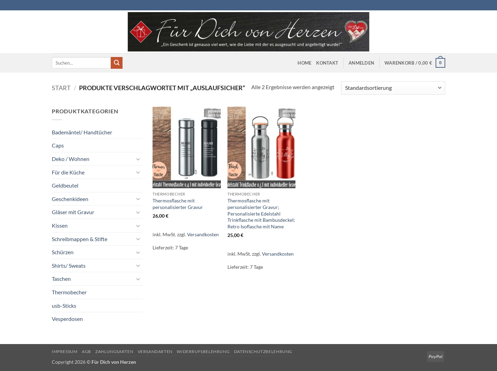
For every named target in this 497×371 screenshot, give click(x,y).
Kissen (60, 225)
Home (304, 63)
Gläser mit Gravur (73, 212)
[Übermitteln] (117, 63)
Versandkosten (203, 234)
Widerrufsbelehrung (203, 351)
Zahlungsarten (114, 351)
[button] (361, 63)
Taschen (61, 278)
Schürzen (63, 252)
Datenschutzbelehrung (263, 351)
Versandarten (155, 351)
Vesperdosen (67, 318)
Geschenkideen (70, 199)
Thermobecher (69, 292)
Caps (58, 145)
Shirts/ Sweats (69, 265)
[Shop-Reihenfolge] (393, 88)
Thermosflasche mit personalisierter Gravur (178, 204)
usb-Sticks (64, 305)
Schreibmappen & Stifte (79, 239)
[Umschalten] (138, 159)
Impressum (65, 351)
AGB (86, 351)
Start (61, 88)
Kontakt (327, 63)
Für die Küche (68, 172)
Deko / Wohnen (70, 158)
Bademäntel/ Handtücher (82, 132)
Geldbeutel (65, 185)
